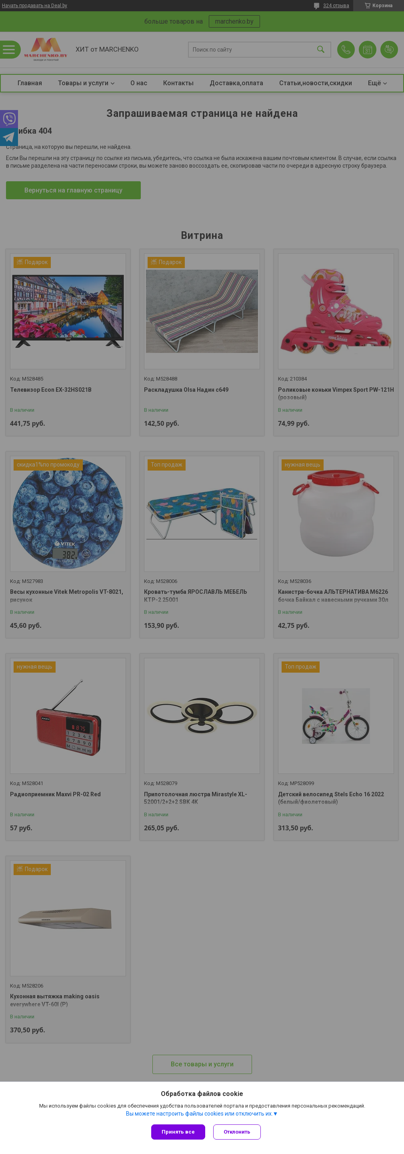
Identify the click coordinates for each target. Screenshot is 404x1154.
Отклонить (237, 1132)
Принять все (178, 1132)
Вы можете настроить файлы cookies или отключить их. (199, 1113)
